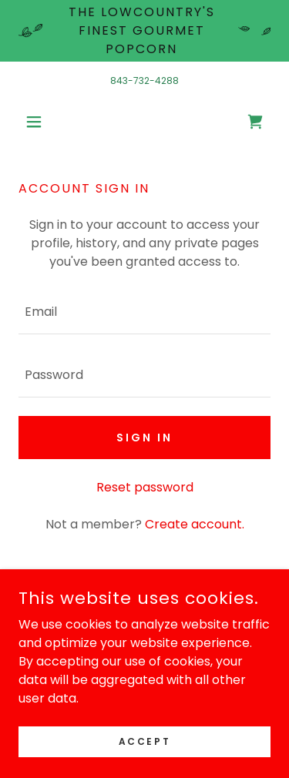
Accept (144, 740)
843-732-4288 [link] (144, 80)
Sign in (144, 437)
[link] (255, 121)
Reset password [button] (144, 487)
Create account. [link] (194, 524)
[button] (37, 121)
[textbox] (144, 312)
